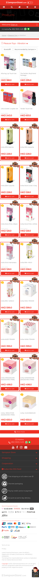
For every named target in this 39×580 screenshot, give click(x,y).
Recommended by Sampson (25, 49)
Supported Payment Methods (11, 520)
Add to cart (9, 84)
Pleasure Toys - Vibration (15, 43)
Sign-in (14, 25)
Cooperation (7, 463)
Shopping (6, 458)
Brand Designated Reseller (10, 506)
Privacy (4, 548)
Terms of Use (6, 545)
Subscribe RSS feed (11, 469)
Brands (7, 49)
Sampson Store (9, 452)
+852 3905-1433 (16, 29)
